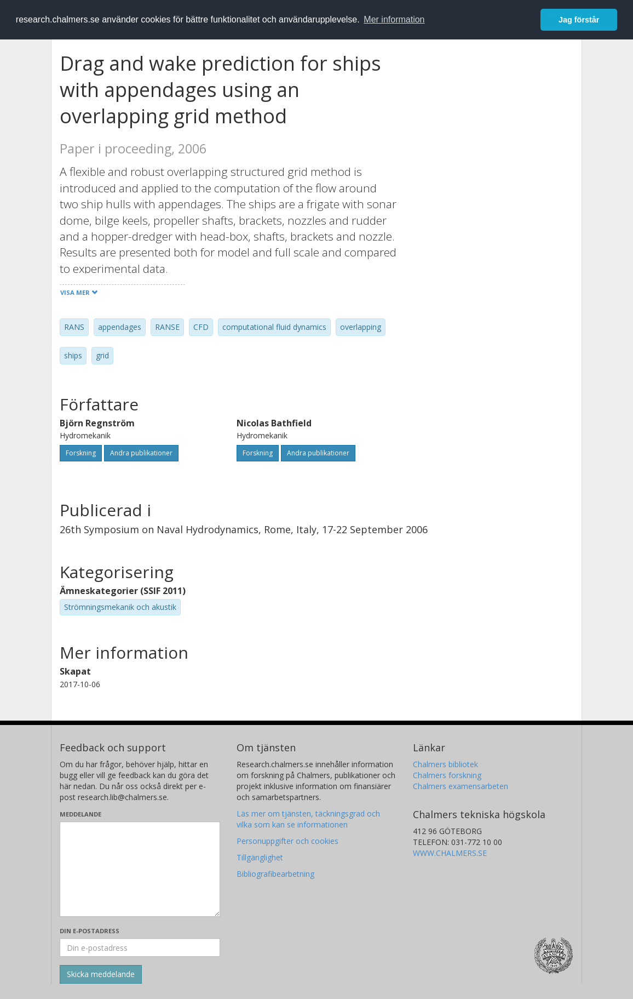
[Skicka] (101, 974)
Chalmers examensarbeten (460, 786)
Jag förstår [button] (579, 19)
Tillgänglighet (260, 857)
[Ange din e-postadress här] (140, 947)
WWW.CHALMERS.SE (450, 853)
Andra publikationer (141, 453)
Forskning (81, 453)
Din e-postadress (89, 931)
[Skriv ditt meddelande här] (140, 869)
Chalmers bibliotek (445, 764)
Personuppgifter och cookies (287, 841)
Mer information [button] (394, 19)
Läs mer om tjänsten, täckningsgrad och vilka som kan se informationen (308, 819)
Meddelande (80, 814)
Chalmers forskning (447, 775)
